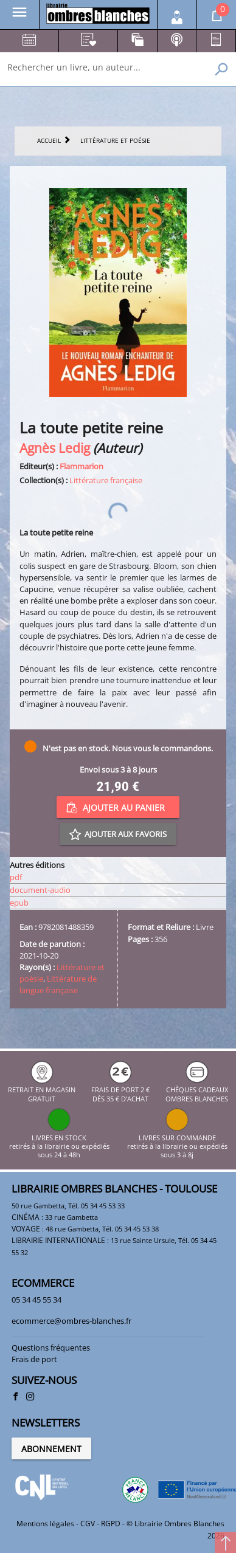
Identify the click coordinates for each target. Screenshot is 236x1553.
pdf (16, 877)
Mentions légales (45, 1523)
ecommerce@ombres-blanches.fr (71, 1320)
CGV (87, 1523)
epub (19, 902)
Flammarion (81, 466)
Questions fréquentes (51, 1347)
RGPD (110, 1523)
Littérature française (105, 480)
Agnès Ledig (54, 447)
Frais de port (34, 1359)
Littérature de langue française (58, 984)
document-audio (40, 889)
